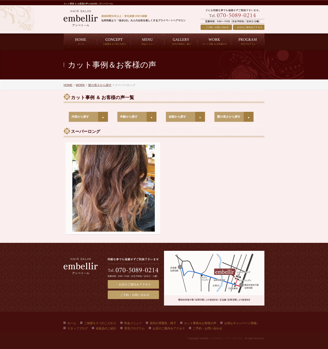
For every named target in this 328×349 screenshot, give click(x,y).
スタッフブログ (77, 328)
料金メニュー (133, 323)
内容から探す (80, 116)
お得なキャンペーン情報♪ (241, 323)
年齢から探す (129, 116)
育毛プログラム (134, 328)
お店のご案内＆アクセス (248, 27)
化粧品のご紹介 (106, 328)
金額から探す (177, 116)
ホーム (71, 323)
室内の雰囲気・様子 (163, 323)
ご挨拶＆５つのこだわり (100, 323)
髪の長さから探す (229, 116)
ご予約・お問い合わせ (216, 27)
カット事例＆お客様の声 (200, 323)
